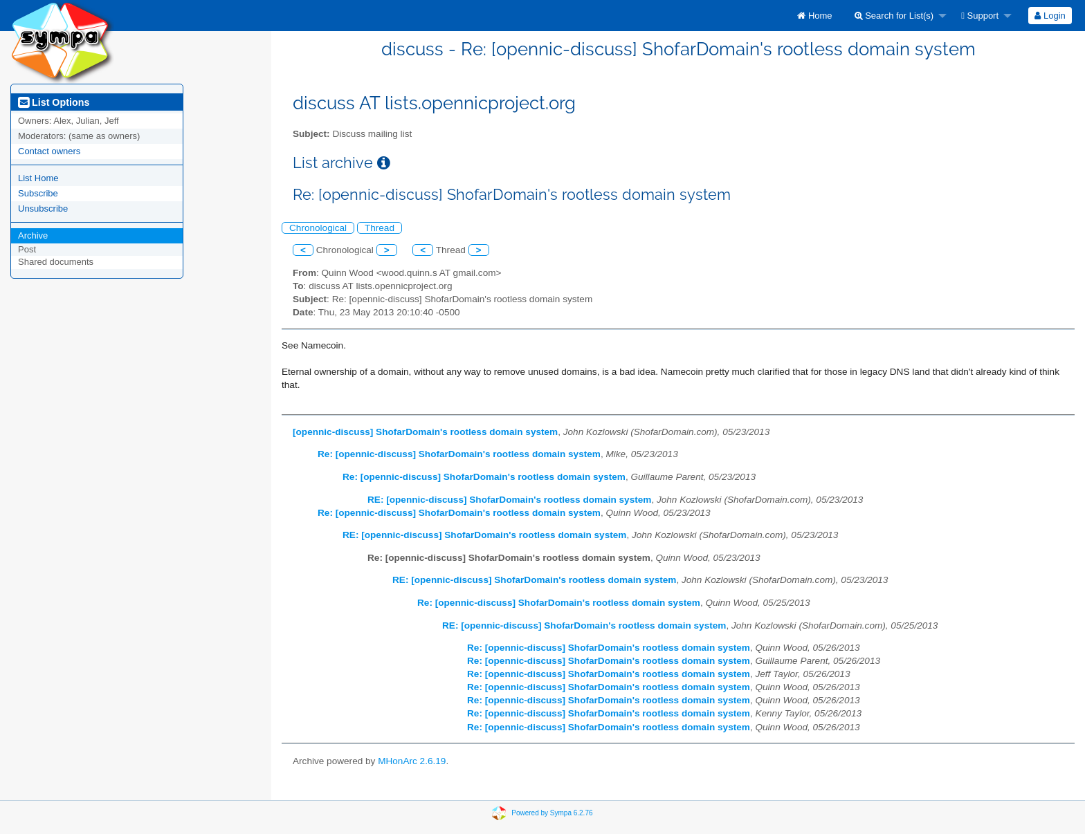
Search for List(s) (894, 15)
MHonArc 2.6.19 (412, 761)
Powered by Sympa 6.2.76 (551, 813)
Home (814, 15)
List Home (38, 178)
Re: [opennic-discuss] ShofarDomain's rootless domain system (459, 454)
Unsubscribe (43, 208)
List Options (53, 102)
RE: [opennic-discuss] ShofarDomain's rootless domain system (509, 499)
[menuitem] (814, 15)
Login (1049, 15)
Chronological (318, 228)
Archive (33, 235)
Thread (379, 228)
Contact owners (49, 151)
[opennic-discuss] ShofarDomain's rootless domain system (425, 432)
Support (980, 15)
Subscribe (38, 193)
